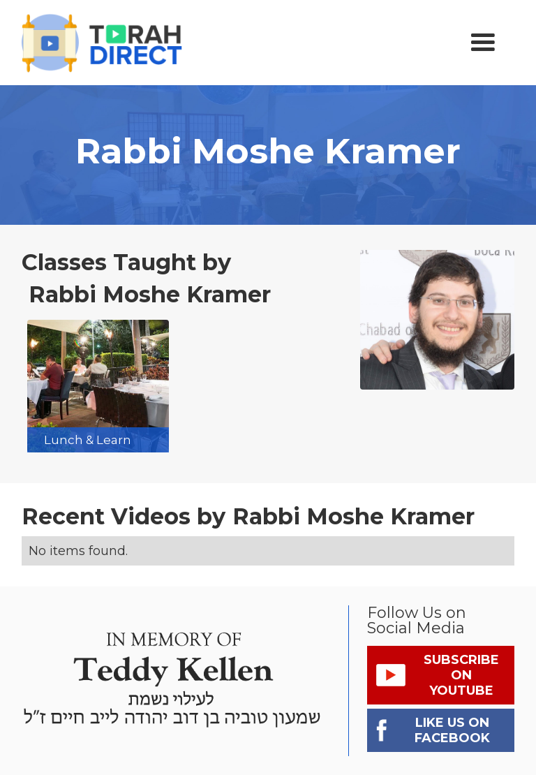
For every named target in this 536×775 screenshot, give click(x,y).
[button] (483, 42)
